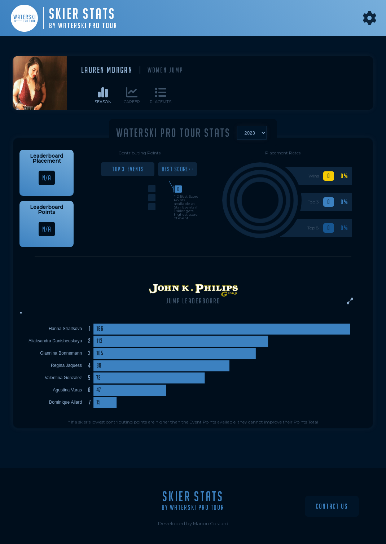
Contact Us (332, 506)
